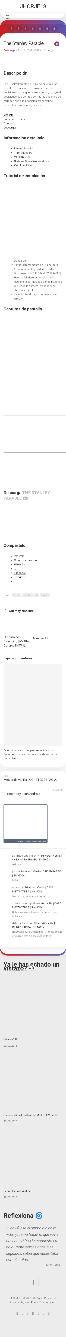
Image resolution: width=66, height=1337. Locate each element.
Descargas (10, 127)
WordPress (31, 1302)
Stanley (45, 595)
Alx (53, 1302)
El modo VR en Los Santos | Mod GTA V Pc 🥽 (33, 1085)
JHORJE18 (33, 6)
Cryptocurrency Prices (27, 841)
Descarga (9, 50)
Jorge (50, 50)
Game (16, 595)
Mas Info (9, 115)
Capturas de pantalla (16, 119)
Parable (27, 595)
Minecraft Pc (41, 638)
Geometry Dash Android (33, 1161)
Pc (19, 50)
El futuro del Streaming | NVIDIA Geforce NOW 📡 (16, 641)
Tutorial (8, 123)
